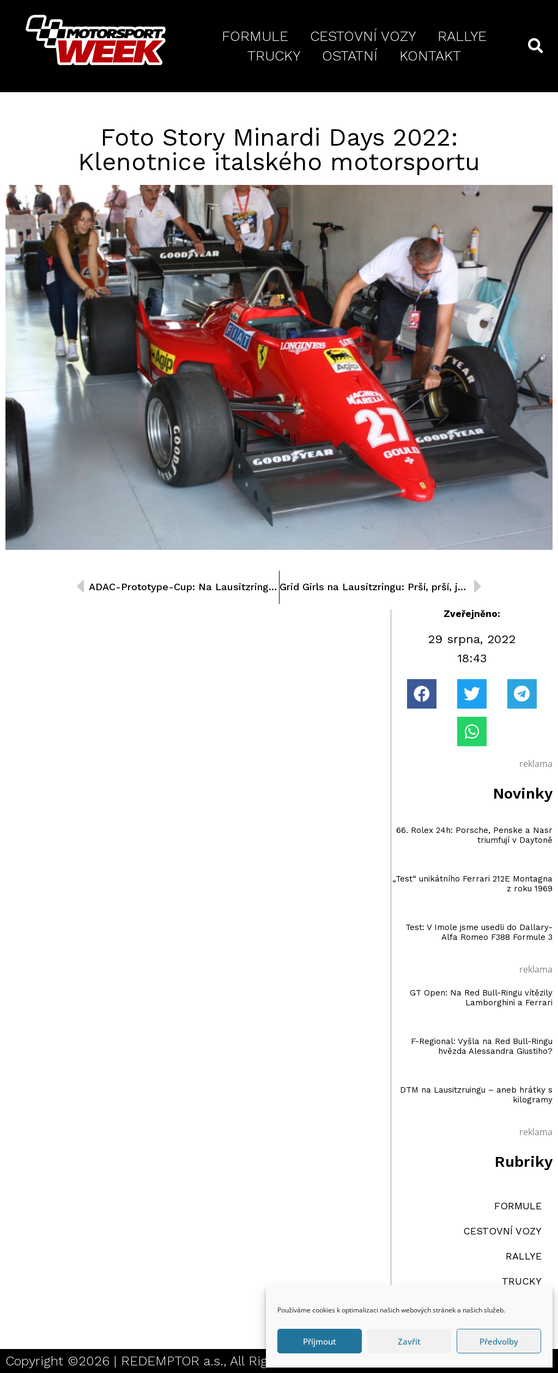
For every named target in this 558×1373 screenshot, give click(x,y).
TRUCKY (273, 55)
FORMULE (255, 36)
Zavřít (409, 1341)
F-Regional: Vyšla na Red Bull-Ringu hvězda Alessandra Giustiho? (482, 1046)
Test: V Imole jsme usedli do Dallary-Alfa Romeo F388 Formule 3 (479, 932)
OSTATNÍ (350, 55)
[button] (421, 694)
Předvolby (499, 1341)
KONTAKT (430, 55)
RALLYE (462, 36)
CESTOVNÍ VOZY (363, 36)
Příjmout (319, 1341)
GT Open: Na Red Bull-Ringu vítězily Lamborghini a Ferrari (481, 998)
